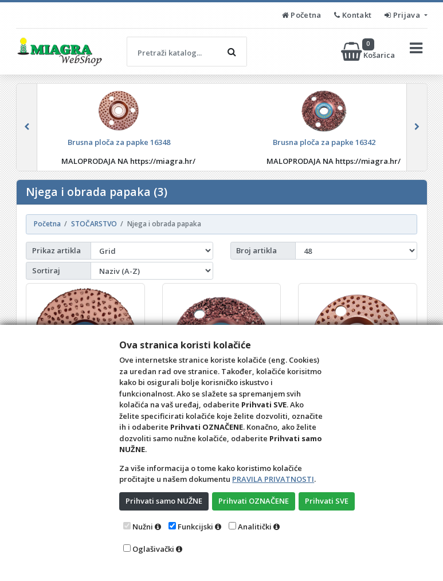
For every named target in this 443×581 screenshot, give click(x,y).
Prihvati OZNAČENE (253, 501)
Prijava (403, 15)
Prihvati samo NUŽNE (164, 501)
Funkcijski (195, 526)
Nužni (142, 526)
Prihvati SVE (326, 501)
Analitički (255, 526)
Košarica (369, 51)
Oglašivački (153, 549)
